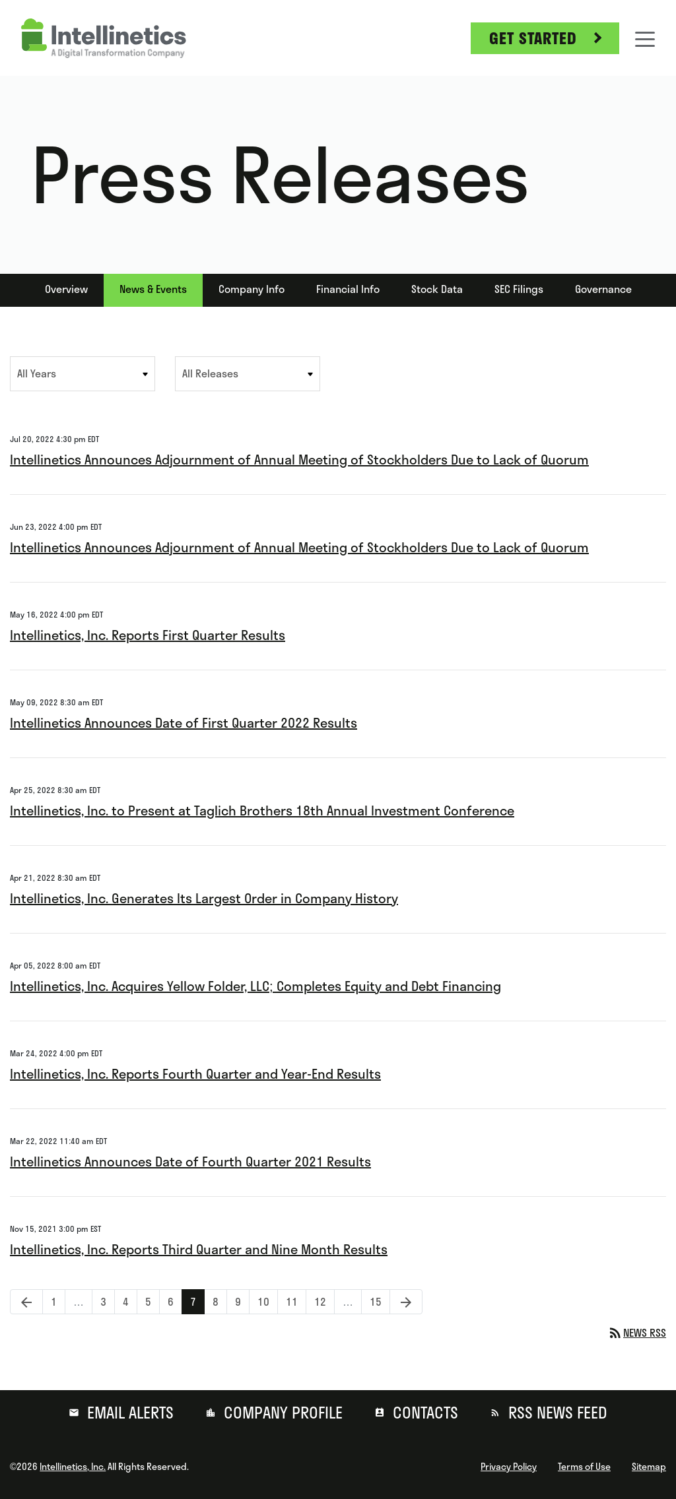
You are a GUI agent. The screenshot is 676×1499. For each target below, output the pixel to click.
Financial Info (348, 289)
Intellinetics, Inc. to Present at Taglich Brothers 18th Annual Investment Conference (262, 810)
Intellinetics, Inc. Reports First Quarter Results (147, 635)
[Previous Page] (26, 1301)
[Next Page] (405, 1301)
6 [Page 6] (174, 1302)
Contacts (423, 1412)
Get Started (533, 38)
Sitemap (649, 1467)
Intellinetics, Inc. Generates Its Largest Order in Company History (204, 898)
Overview (66, 289)
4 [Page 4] (129, 1302)
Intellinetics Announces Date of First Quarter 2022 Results (183, 723)
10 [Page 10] (267, 1302)
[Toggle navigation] (645, 38)
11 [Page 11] (295, 1302)
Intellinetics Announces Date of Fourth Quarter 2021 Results (190, 1161)
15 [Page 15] (379, 1302)
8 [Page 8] (219, 1302)
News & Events (153, 289)
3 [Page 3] (107, 1302)
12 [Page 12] (324, 1302)
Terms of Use (584, 1467)
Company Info (252, 289)
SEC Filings (518, 289)
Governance (603, 289)
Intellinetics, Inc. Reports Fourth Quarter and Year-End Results (195, 1074)
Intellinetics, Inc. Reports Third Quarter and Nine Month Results (199, 1249)
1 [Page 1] (57, 1302)
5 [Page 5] (152, 1302)
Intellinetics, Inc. (73, 1467)
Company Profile (281, 1412)
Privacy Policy (509, 1467)
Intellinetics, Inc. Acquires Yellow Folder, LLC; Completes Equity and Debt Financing (255, 986)
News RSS (636, 1332)
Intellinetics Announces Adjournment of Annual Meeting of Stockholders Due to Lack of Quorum (299, 459)
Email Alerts (128, 1412)
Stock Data (437, 289)
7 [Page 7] (197, 1302)
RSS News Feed (555, 1412)
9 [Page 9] (242, 1302)
